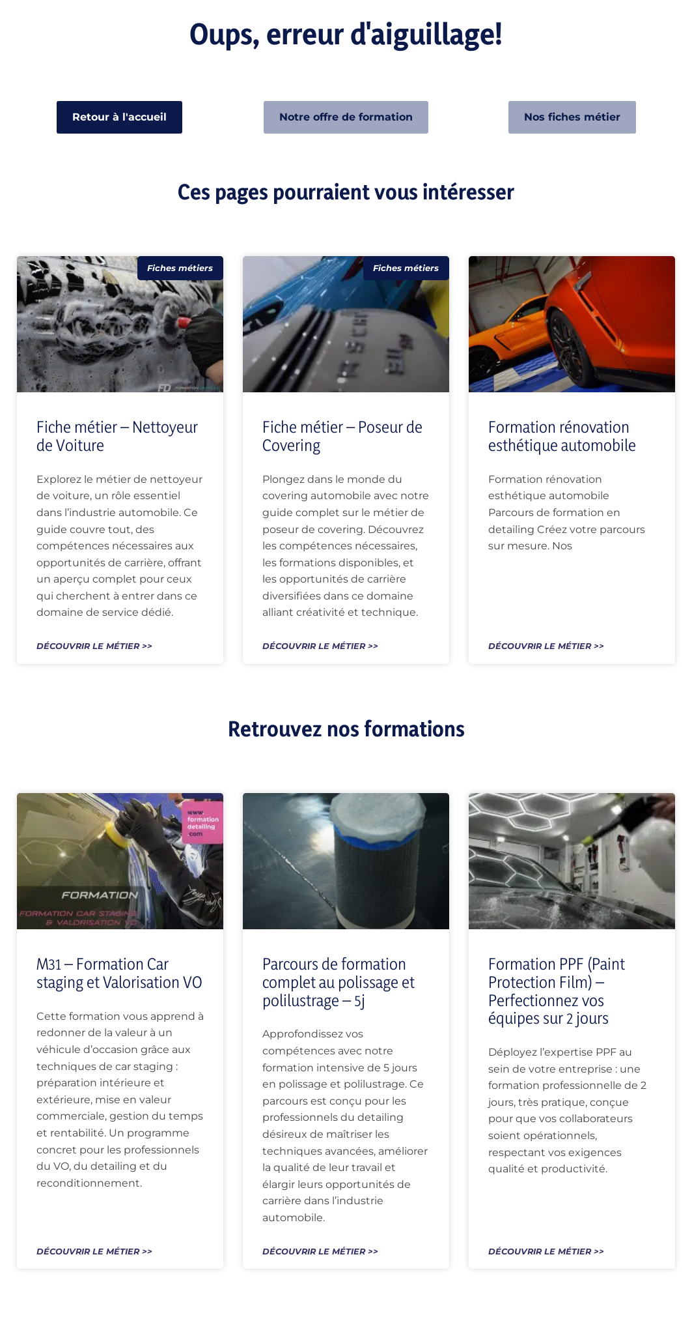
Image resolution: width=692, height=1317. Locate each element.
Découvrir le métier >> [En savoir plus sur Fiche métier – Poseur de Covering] (320, 647)
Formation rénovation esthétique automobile (562, 436)
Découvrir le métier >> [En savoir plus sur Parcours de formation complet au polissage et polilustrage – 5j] (320, 1252)
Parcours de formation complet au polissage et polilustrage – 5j (338, 981)
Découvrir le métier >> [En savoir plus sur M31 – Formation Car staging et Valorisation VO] (94, 1252)
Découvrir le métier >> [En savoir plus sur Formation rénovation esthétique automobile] (546, 647)
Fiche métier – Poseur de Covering (342, 436)
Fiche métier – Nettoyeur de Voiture (117, 436)
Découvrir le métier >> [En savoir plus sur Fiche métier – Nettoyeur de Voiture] (94, 647)
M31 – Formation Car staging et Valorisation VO (119, 973)
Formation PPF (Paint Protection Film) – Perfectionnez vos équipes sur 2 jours (556, 991)
